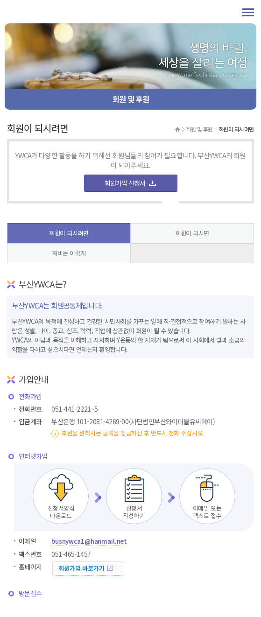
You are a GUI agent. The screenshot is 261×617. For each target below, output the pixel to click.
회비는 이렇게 (69, 253)
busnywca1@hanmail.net (89, 541)
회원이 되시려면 (68, 233)
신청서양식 (60, 496)
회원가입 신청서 (125, 183)
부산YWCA (37, 12)
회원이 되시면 (192, 233)
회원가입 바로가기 (81, 568)
